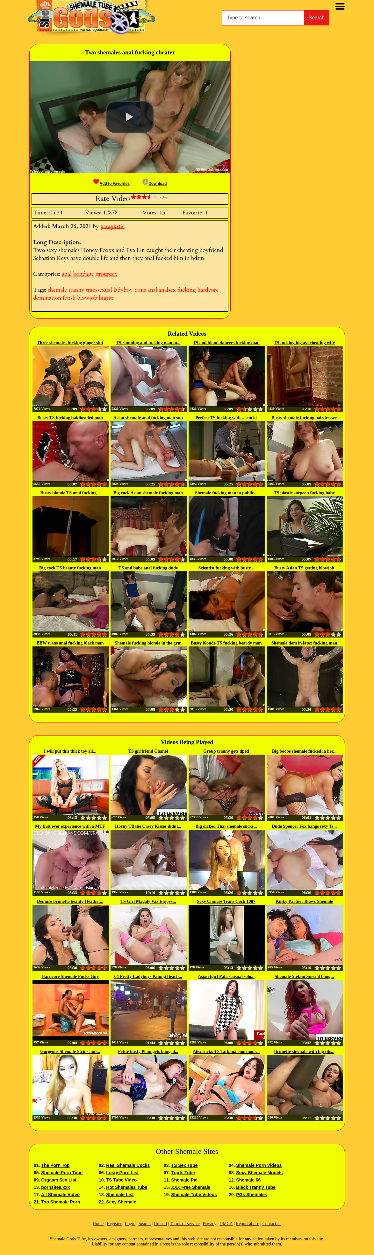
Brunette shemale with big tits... (304, 1051)
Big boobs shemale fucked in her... (304, 751)
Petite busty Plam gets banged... (148, 1051)
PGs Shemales (251, 1194)
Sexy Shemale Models (259, 1172)
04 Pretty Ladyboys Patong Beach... (148, 976)
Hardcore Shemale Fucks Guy (70, 976)
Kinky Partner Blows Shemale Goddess (304, 902)
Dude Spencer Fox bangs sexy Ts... (304, 826)
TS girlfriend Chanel (148, 751)
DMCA (226, 1223)
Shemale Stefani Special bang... (304, 976)
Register (114, 1223)
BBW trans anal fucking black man (70, 643)
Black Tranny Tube (255, 1187)
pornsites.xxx (55, 1187)
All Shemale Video (60, 1194)
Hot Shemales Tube (126, 1187)
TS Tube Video (121, 1179)
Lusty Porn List (122, 1172)
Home (98, 1223)
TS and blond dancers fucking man (226, 342)
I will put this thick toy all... (70, 751)
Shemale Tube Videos (194, 1194)
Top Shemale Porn (60, 1201)
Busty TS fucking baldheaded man (70, 417)
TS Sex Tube (184, 1165)
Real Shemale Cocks (128, 1165)
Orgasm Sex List (58, 1179)
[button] (130, 117)
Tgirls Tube (183, 1172)
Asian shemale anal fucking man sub (148, 417)
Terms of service (185, 1223)
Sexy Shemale (121, 1201)
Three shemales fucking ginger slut (70, 342)
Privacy (209, 1223)
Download (154, 183)
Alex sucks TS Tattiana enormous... (226, 1051)
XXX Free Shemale (190, 1187)
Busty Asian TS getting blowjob (304, 568)
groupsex (107, 274)
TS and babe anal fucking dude (148, 568)
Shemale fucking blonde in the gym (148, 643)
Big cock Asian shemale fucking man (148, 493)
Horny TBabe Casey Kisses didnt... (148, 826)
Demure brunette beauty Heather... (70, 901)
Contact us (271, 1223)
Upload (160, 1223)
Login (130, 1223)
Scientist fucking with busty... (226, 568)
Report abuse (247, 1223)
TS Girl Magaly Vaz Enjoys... (148, 901)
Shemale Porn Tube (62, 1172)
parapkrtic (112, 226)
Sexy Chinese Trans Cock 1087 (226, 901)
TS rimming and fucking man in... (148, 342)
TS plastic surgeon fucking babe (304, 493)
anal (66, 274)
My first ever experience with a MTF (70, 826)
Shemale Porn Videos (259, 1165)
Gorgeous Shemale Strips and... (70, 1051)
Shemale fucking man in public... (226, 493)
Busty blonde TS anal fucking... (70, 493)
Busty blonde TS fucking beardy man (226, 643)
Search (317, 17)
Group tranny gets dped (226, 751)
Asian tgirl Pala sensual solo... (226, 976)
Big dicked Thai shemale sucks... (226, 826)
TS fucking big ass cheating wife (304, 342)
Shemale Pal (184, 1179)
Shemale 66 (248, 1179)
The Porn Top (55, 1165)
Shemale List (119, 1194)
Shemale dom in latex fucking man (304, 643)
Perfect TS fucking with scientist (226, 417)
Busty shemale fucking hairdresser (304, 417)
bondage (83, 274)
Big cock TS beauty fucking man (70, 568)
